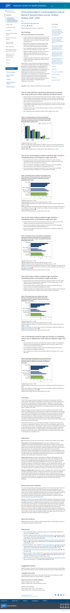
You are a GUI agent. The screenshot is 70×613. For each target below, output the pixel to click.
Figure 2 (45, 163)
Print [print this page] (22, 21)
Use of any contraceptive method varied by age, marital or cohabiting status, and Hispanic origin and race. (57, 40)
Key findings (54, 27)
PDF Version (24, 25)
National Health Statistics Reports (11, 34)
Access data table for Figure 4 (32, 328)
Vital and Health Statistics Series (9, 43)
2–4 (28, 72)
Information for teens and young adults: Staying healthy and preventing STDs (44, 549)
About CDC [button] (15, 601)
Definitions (54, 69)
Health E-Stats (9, 24)
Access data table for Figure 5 (32, 389)
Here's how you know (61, 1)
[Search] (57, 6)
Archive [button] (45, 601)
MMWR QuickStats (10, 86)
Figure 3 (51, 223)
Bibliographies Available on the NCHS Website (11, 50)
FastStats (8, 79)
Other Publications (10, 46)
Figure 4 (41, 283)
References (54, 77)
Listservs (8, 63)
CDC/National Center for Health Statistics (31, 596)
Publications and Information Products (11, 11)
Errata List (8, 60)
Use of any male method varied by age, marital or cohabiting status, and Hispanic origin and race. (57, 47)
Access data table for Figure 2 (28, 209)
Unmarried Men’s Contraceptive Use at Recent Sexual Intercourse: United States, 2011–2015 (12, 19)
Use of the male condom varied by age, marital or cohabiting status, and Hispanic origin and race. (57, 54)
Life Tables (8, 30)
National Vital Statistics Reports (11, 38)
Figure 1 (40, 101)
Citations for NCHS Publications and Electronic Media (10, 55)
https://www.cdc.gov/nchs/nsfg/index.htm (34, 496)
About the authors (56, 74)
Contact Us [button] (4, 601)
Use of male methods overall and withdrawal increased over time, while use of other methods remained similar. (57, 32)
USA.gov (67, 610)
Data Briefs (8, 15)
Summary (54, 66)
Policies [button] (25, 601)
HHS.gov (63, 610)
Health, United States (11, 27)
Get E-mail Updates (10, 72)
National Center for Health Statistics (29, 6)
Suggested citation (56, 80)
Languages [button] (35, 601)
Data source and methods (57, 72)
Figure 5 (40, 346)
